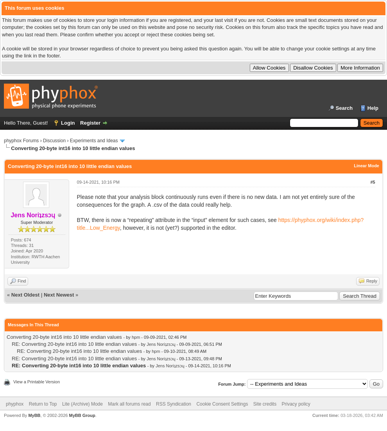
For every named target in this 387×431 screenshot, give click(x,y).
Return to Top (43, 404)
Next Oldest (25, 295)
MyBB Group (82, 415)
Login (68, 123)
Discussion (54, 140)
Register (90, 123)
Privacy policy (296, 404)
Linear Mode (366, 165)
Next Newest (59, 295)
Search (344, 108)
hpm (136, 337)
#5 (372, 182)
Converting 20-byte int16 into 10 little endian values (64, 337)
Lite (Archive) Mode (82, 404)
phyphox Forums (21, 140)
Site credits (264, 404)
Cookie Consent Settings (222, 404)
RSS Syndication (173, 404)
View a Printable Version (36, 381)
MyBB (34, 415)
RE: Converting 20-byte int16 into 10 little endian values (74, 344)
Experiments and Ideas (94, 140)
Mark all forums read (129, 404)
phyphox (14, 404)
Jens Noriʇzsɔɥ (161, 344)
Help (372, 108)
